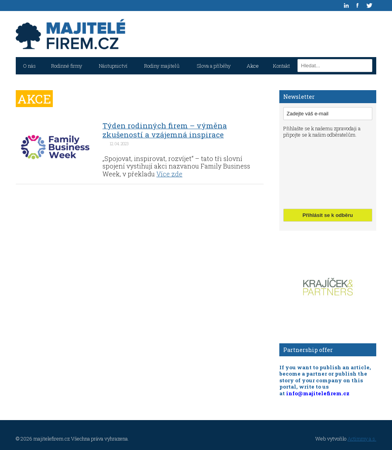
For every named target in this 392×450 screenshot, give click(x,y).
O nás (29, 65)
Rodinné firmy (66, 65)
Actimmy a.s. (361, 438)
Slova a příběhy (214, 65)
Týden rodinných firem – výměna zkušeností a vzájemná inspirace (164, 129)
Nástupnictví (113, 65)
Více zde (169, 174)
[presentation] (315, 172)
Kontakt (281, 65)
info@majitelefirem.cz (317, 393)
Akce (253, 65)
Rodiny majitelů (162, 65)
